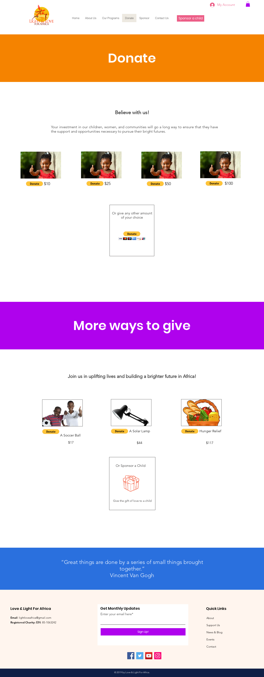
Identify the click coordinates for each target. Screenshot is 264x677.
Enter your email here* (116, 614)
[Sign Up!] (143, 631)
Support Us (213, 625)
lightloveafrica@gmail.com (35, 617)
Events (210, 639)
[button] (34, 183)
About (210, 618)
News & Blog (214, 632)
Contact (211, 646)
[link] (248, 4)
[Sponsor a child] (190, 18)
